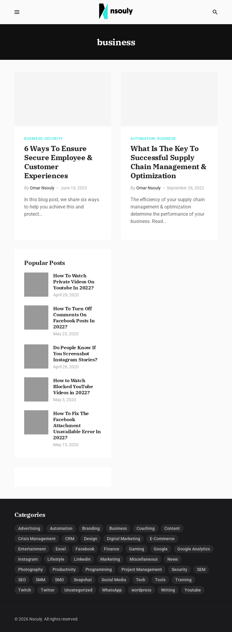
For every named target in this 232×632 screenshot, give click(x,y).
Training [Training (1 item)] (183, 579)
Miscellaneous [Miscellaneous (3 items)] (144, 559)
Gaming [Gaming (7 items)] (136, 549)
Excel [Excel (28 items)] (61, 549)
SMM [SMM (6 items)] (40, 579)
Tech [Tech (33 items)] (140, 579)
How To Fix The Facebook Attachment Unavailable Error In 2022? (77, 425)
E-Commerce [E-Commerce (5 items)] (162, 538)
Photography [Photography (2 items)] (30, 569)
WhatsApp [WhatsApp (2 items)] (112, 590)
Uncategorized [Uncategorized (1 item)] (78, 590)
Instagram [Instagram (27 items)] (28, 559)
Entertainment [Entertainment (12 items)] (32, 549)
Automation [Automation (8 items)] (61, 528)
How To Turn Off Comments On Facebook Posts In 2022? (74, 317)
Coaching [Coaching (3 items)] (146, 528)
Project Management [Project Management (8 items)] (141, 569)
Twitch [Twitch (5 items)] (24, 590)
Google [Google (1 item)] (161, 549)
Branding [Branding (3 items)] (91, 528)
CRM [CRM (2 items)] (69, 538)
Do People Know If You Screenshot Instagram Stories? (75, 353)
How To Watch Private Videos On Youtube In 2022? (74, 281)
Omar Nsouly (42, 187)
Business (33, 139)
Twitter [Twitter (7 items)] (48, 590)
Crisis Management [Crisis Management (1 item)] (37, 538)
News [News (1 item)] (172, 559)
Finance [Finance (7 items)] (111, 549)
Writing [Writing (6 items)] (168, 590)
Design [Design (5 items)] (90, 538)
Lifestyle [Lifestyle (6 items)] (55, 559)
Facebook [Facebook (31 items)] (85, 549)
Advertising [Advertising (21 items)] (29, 528)
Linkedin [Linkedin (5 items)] (82, 559)
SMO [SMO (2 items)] (59, 579)
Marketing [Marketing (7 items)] (110, 559)
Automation (142, 139)
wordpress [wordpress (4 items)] (141, 590)
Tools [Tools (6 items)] (160, 579)
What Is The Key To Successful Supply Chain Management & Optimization (168, 161)
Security (54, 139)
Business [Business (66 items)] (118, 528)
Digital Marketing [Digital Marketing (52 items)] (123, 538)
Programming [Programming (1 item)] (98, 569)
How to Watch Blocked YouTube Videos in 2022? (73, 386)
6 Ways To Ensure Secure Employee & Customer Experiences (58, 161)
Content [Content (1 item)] (172, 528)
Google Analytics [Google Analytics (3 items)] (193, 549)
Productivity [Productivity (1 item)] (64, 569)
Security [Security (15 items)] (179, 569)
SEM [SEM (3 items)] (201, 569)
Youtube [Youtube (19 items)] (193, 590)
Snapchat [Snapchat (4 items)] (83, 579)
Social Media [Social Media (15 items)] (114, 579)
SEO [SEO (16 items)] (22, 579)
